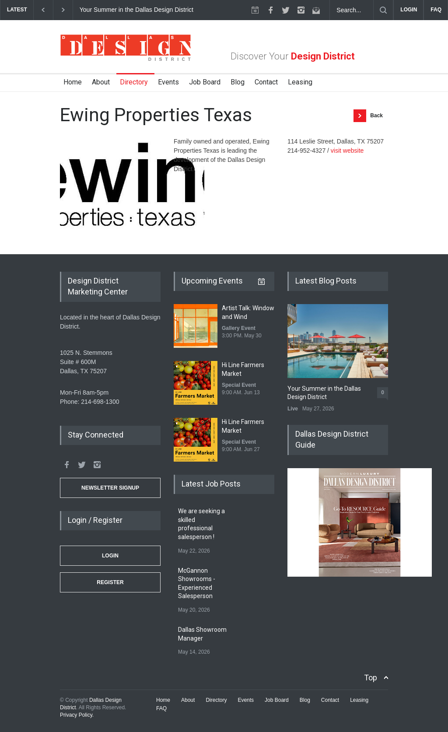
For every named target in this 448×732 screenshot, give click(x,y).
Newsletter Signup (110, 488)
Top (370, 677)
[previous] (43, 10)
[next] (63, 10)
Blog (238, 82)
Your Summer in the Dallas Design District (137, 9)
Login (110, 556)
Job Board (204, 82)
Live (292, 409)
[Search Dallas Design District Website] (352, 10)
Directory (134, 82)
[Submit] (383, 10)
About (101, 82)
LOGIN (408, 10)
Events (168, 82)
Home (72, 82)
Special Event (239, 385)
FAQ (435, 10)
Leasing (300, 82)
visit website (347, 150)
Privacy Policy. (77, 715)
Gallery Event (239, 328)
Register (110, 582)
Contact (266, 82)
